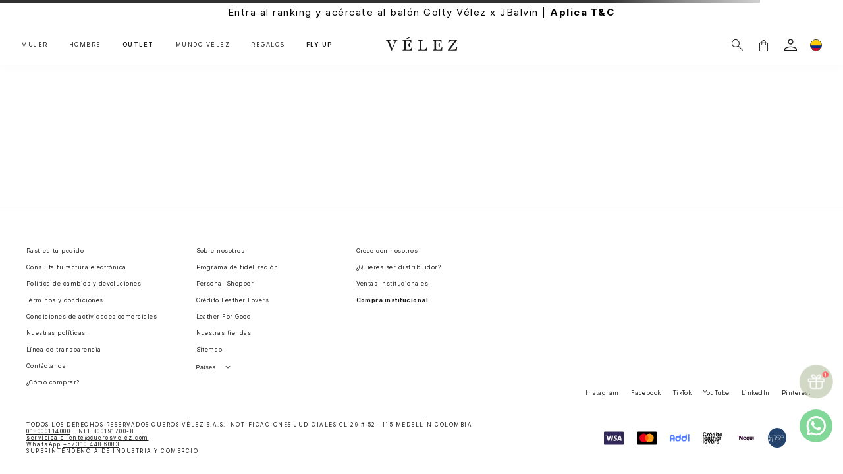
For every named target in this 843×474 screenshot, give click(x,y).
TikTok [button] (682, 392)
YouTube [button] (716, 392)
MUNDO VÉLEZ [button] (203, 44)
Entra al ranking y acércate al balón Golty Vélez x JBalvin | (422, 12)
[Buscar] (737, 45)
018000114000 (48, 431)
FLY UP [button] (319, 44)
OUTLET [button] (138, 44)
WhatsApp (72, 444)
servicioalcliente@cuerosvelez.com (87, 437)
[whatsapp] (816, 425)
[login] (790, 45)
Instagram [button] (601, 392)
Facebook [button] (646, 392)
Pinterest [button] (796, 392)
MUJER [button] (34, 44)
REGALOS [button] (268, 44)
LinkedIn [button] (756, 392)
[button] (763, 45)
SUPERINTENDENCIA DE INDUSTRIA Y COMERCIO (112, 451)
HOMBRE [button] (85, 44)
